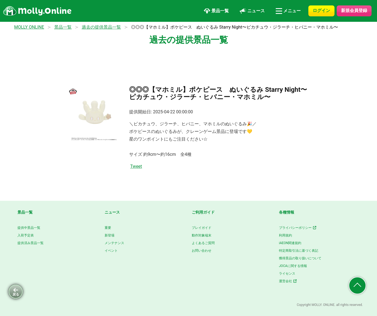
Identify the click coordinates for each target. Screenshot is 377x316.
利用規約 (285, 235)
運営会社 (288, 281)
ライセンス (287, 273)
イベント (111, 251)
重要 (108, 228)
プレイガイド (201, 228)
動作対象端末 (201, 235)
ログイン (321, 10)
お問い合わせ (201, 251)
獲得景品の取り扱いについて (300, 258)
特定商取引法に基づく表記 (298, 251)
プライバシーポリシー (298, 228)
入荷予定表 (25, 235)
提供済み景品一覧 (30, 243)
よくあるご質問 (203, 243)
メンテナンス (114, 243)
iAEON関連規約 (290, 243)
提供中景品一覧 (28, 228)
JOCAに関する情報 (293, 266)
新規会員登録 (354, 10)
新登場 (109, 235)
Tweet (136, 166)
